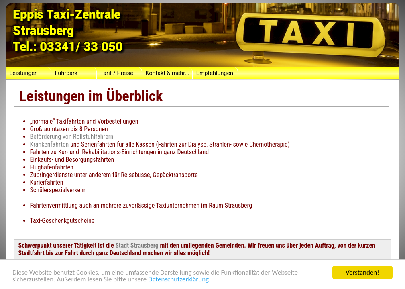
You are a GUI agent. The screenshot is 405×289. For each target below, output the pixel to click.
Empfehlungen (214, 73)
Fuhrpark (66, 73)
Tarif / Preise (116, 73)
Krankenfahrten (49, 144)
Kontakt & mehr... (167, 73)
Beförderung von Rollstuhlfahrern (72, 136)
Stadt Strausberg (137, 245)
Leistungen (24, 73)
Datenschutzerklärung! (179, 279)
